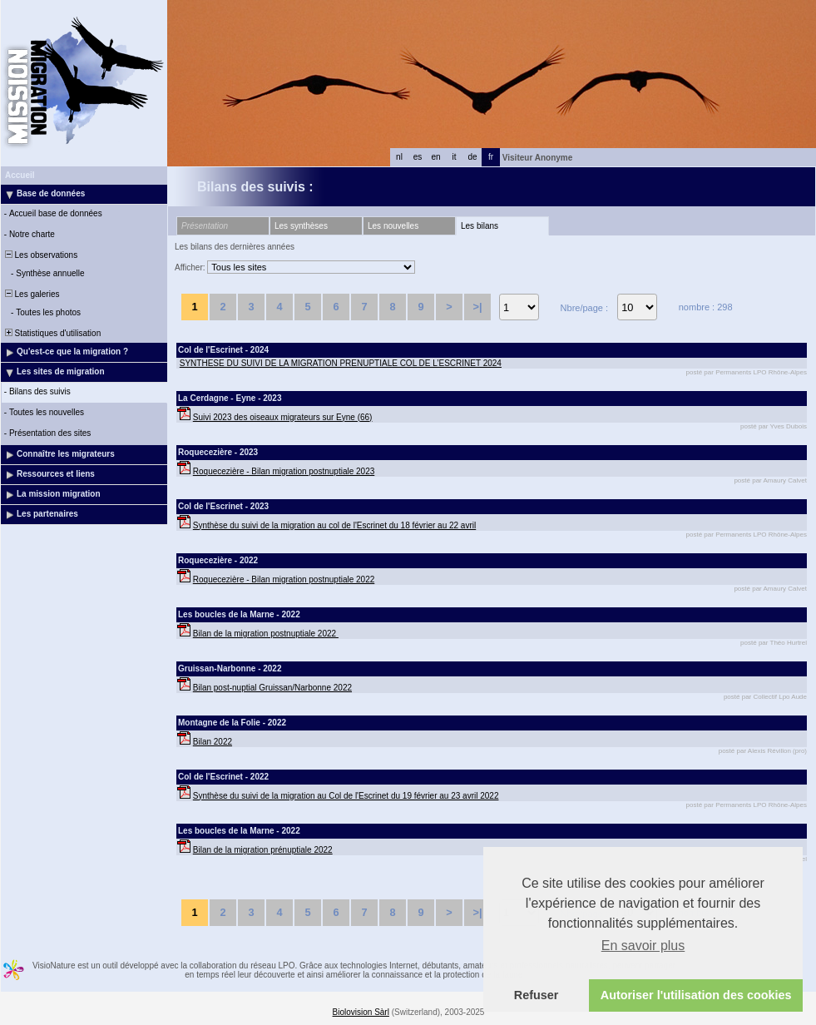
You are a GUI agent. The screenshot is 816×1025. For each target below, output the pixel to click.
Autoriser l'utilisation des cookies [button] (696, 995)
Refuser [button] (536, 995)
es (418, 156)
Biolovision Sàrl (361, 1012)
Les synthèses (301, 225)
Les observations (39, 255)
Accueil (20, 175)
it (455, 156)
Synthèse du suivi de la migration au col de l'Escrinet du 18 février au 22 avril (334, 525)
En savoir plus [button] (643, 945)
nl (399, 156)
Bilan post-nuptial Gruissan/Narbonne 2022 (272, 687)
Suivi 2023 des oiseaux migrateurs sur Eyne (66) (283, 417)
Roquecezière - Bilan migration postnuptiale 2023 (283, 471)
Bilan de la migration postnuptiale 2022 (266, 633)
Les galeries (30, 294)
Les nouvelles (393, 225)
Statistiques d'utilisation (51, 333)
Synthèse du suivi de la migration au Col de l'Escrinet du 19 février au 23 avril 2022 (346, 795)
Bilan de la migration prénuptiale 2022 (263, 849)
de (472, 156)
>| (477, 306)
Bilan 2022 (212, 741)
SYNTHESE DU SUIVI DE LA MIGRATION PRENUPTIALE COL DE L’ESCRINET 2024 (341, 363)
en (435, 156)
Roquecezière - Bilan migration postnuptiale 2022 (283, 579)
